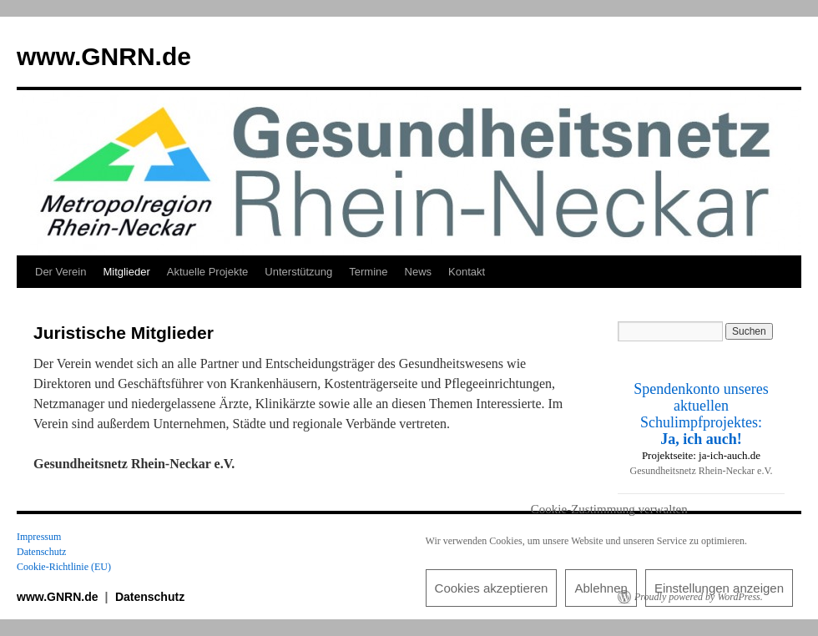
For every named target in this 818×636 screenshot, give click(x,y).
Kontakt (466, 271)
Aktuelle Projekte (208, 271)
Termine (368, 271)
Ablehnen (600, 588)
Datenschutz (41, 552)
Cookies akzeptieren (491, 588)
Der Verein (60, 271)
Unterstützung (298, 271)
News (418, 271)
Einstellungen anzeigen (719, 588)
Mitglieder (126, 271)
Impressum (39, 537)
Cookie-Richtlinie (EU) (64, 567)
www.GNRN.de (104, 56)
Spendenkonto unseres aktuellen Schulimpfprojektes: (701, 414)
